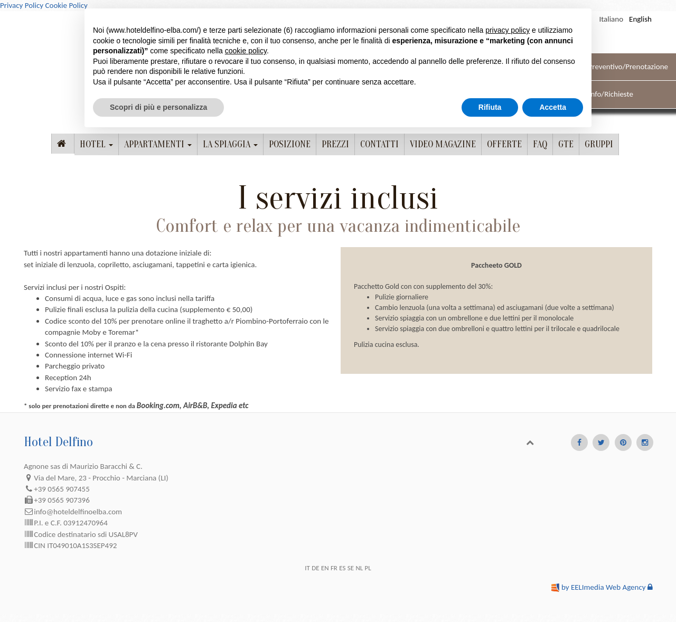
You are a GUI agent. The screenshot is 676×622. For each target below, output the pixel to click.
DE (315, 568)
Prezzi (335, 144)
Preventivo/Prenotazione (628, 66)
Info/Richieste (611, 94)
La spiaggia (230, 144)
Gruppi (599, 144)
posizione (290, 144)
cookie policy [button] (246, 50)
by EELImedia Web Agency (603, 587)
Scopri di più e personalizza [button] (158, 107)
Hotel (96, 144)
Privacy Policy (21, 5)
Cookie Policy (66, 5)
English (640, 19)
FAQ (540, 144)
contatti (379, 144)
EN (325, 568)
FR (334, 568)
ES (342, 568)
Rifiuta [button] (490, 107)
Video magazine (443, 144)
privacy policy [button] (507, 30)
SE (351, 568)
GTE (566, 144)
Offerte (504, 144)
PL (368, 568)
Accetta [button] (552, 107)
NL (359, 568)
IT (307, 568)
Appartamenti (158, 144)
